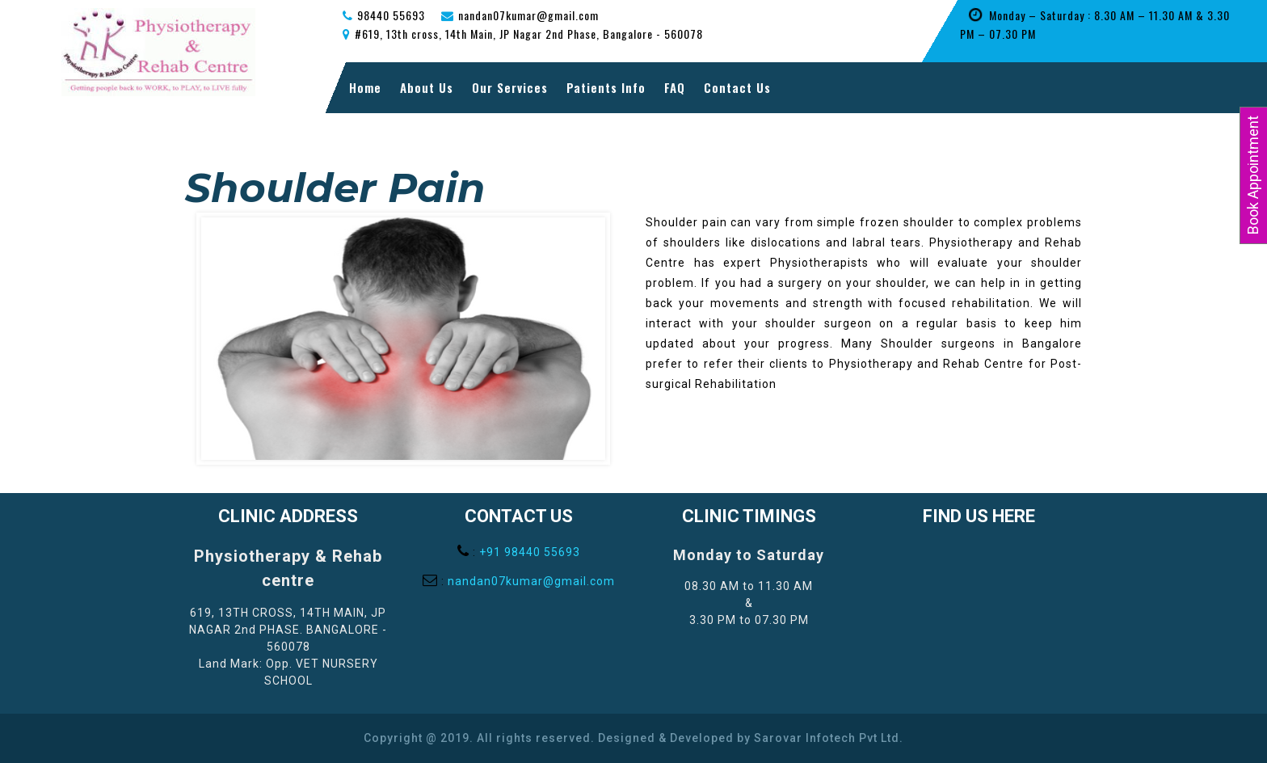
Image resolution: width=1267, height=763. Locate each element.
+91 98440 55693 (529, 552)
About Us (426, 87)
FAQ (674, 87)
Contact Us (737, 87)
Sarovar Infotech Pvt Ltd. (828, 737)
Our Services (510, 87)
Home (365, 87)
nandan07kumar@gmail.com (531, 581)
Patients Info (606, 87)
